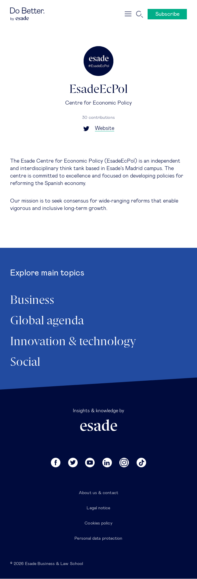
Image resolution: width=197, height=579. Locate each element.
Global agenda (47, 321)
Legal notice (98, 508)
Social (25, 362)
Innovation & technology (73, 342)
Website (104, 128)
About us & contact (98, 493)
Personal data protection (98, 538)
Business (32, 300)
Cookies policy (98, 523)
